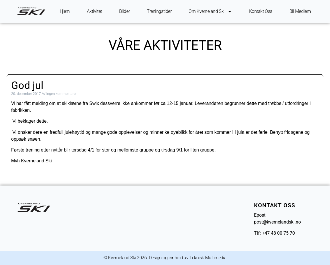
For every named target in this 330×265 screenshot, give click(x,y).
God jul (27, 85)
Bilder (124, 11)
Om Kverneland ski (210, 11)
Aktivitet (94, 11)
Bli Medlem (300, 11)
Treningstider (159, 11)
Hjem (65, 11)
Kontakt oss (260, 11)
